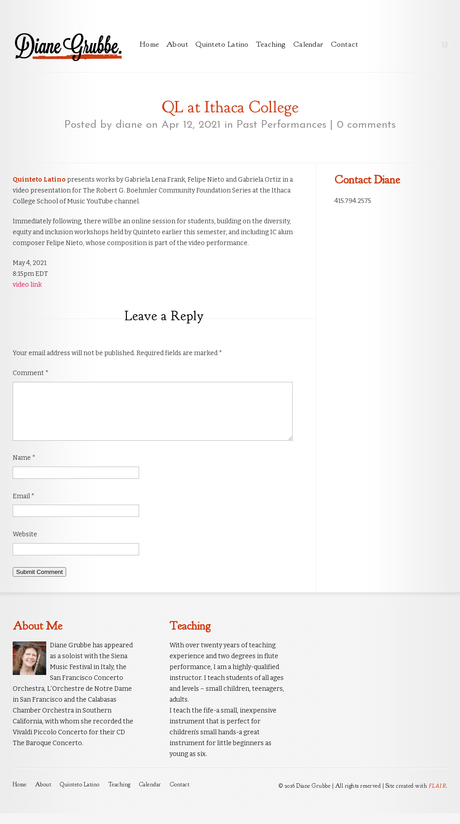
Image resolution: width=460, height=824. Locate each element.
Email (23, 507)
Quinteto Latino (222, 44)
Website (25, 545)
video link (27, 285)
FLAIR (437, 796)
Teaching (271, 44)
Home (149, 44)
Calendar (308, 44)
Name (24, 468)
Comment (30, 373)
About (177, 44)
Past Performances (281, 125)
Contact (344, 44)
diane (129, 125)
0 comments (366, 125)
